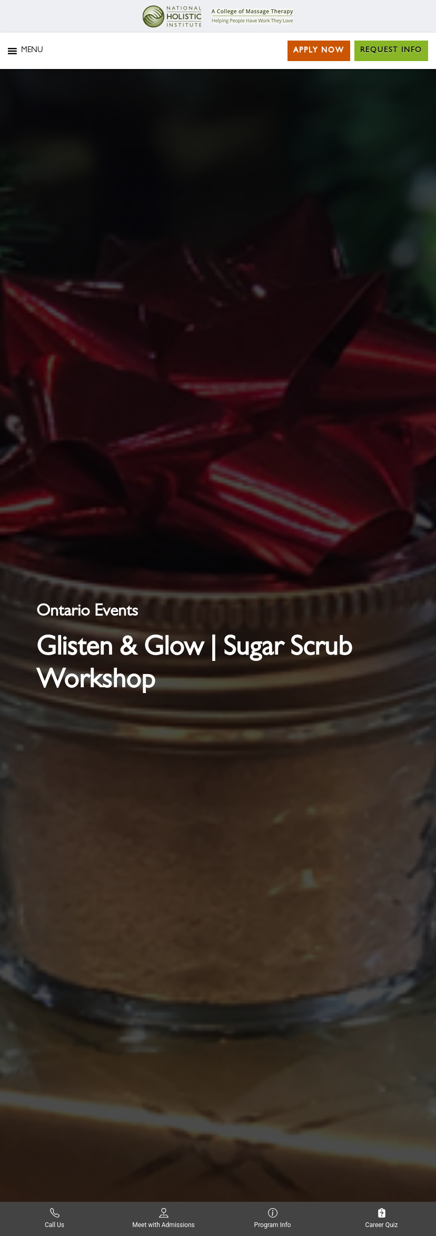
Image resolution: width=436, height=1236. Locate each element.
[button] (32, 51)
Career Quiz (381, 1218)
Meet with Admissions (163, 1218)
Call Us (54, 1218)
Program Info (272, 1218)
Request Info (391, 50)
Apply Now (318, 50)
